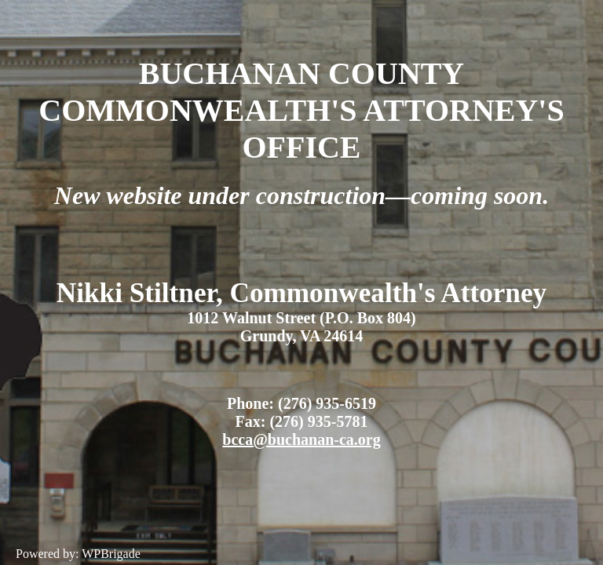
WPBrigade (111, 553)
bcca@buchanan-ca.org (301, 439)
